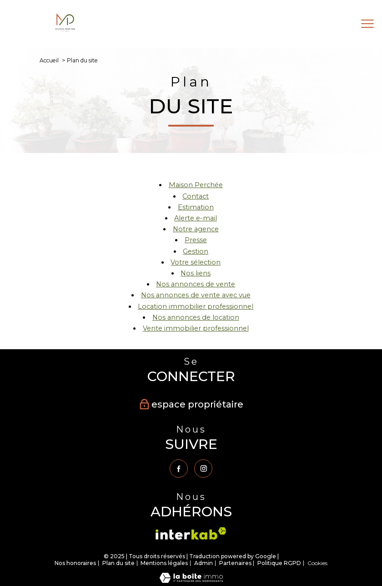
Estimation (196, 207)
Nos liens (196, 273)
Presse (196, 240)
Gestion (195, 251)
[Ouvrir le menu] (367, 24)
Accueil (49, 60)
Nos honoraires (75, 563)
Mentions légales (164, 563)
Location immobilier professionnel (195, 306)
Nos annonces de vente (195, 284)
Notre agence (196, 229)
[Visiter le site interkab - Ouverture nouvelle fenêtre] (191, 533)
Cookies (317, 563)
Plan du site (118, 563)
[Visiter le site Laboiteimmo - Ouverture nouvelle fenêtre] (191, 580)
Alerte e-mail (195, 218)
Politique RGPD (279, 563)
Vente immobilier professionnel (196, 328)
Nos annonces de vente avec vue (196, 295)
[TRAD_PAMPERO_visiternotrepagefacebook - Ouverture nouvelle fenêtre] (179, 468)
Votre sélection (196, 262)
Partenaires (235, 563)
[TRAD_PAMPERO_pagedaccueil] (65, 29)
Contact (195, 196)
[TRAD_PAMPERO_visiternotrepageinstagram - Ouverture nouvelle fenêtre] (203, 468)
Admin (203, 563)
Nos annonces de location (195, 317)
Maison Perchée (196, 185)
